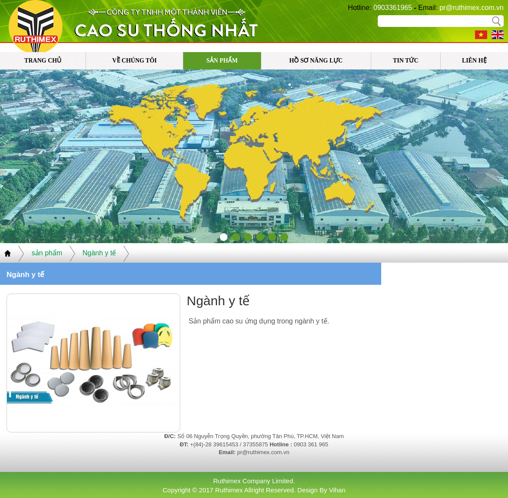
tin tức (406, 60)
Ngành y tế (99, 253)
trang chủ (42, 60)
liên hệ (474, 60)
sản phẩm (222, 60)
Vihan (337, 490)
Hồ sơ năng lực (316, 60)
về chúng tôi (134, 60)
